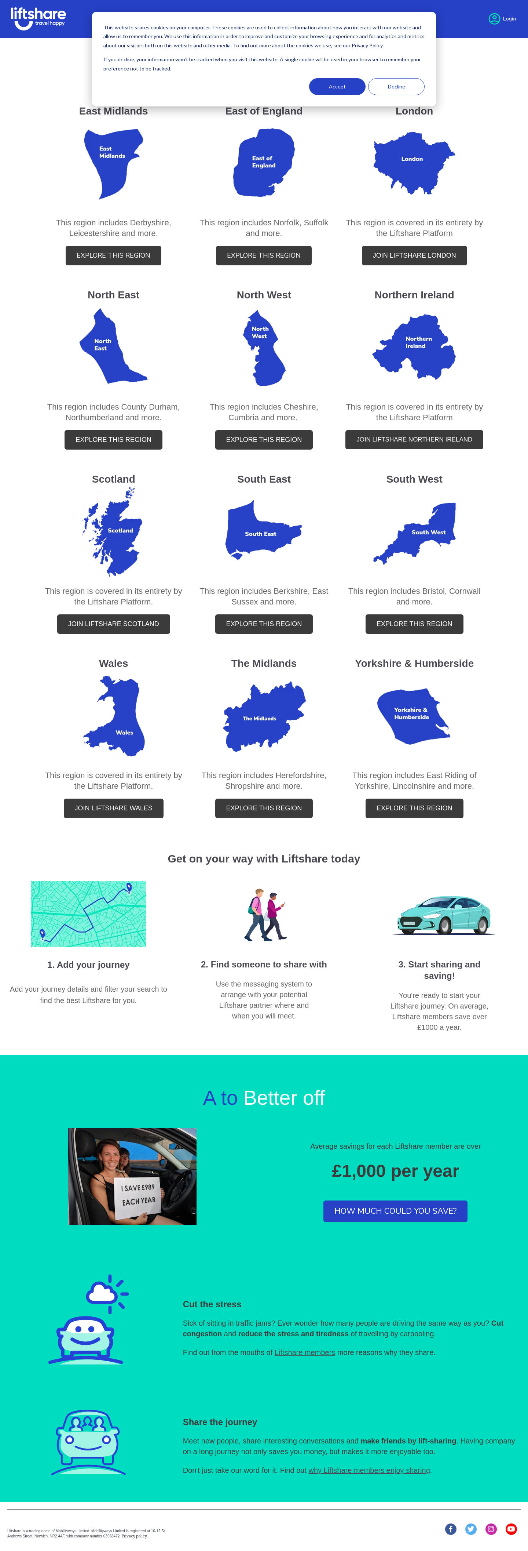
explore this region (264, 255)
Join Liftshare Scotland (113, 624)
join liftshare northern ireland (414, 439)
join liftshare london (414, 255)
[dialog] (264, 59)
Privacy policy (134, 1536)
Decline (396, 86)
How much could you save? (395, 1211)
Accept (337, 86)
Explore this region (113, 255)
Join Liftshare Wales (114, 808)
